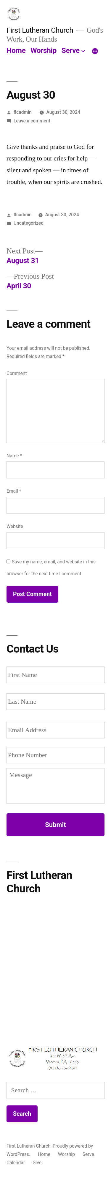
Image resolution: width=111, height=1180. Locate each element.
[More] (95, 51)
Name (14, 456)
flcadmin (23, 112)
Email (14, 491)
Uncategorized (29, 223)
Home (16, 50)
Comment (17, 373)
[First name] (55, 675)
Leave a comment (32, 121)
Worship (43, 50)
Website (15, 526)
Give (37, 1162)
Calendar (16, 1162)
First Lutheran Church (40, 30)
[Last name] (55, 701)
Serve (71, 50)
